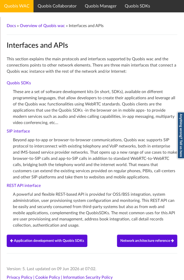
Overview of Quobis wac (42, 26)
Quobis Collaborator (57, 6)
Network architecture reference (147, 241)
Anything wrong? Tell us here (181, 135)
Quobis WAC (16, 6)
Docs (11, 26)
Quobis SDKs (137, 6)
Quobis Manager (100, 6)
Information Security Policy (88, 277)
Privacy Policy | (21, 277)
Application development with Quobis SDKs (47, 241)
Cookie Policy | (49, 277)
